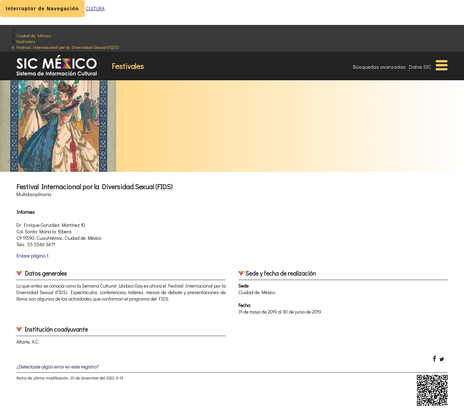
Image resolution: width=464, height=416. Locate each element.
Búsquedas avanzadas (379, 66)
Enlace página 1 (32, 255)
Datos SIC (420, 66)
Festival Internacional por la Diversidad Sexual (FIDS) (67, 47)
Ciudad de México (33, 35)
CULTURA (95, 8)
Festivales (25, 41)
